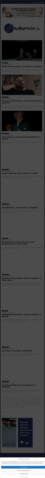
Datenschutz (22, 476)
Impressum (26, 476)
